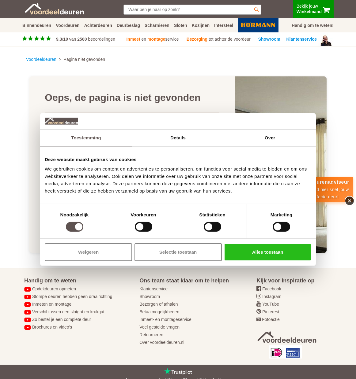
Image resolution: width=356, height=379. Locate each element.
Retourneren (151, 334)
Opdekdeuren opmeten (54, 288)
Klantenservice (301, 39)
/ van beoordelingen (85, 39)
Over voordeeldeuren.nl (161, 342)
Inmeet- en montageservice (165, 319)
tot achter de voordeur (219, 39)
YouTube (270, 304)
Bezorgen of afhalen (158, 304)
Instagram (271, 296)
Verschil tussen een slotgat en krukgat (68, 311)
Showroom (269, 39)
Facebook (271, 288)
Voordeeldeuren (41, 59)
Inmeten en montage (51, 304)
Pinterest (270, 311)
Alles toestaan (267, 252)
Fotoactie (271, 319)
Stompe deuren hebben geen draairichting (72, 296)
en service (152, 39)
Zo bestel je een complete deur (61, 319)
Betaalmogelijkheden (159, 311)
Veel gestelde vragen (159, 327)
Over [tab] (270, 137)
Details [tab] (178, 137)
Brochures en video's (52, 327)
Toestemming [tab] (86, 137)
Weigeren (88, 252)
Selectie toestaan (178, 252)
